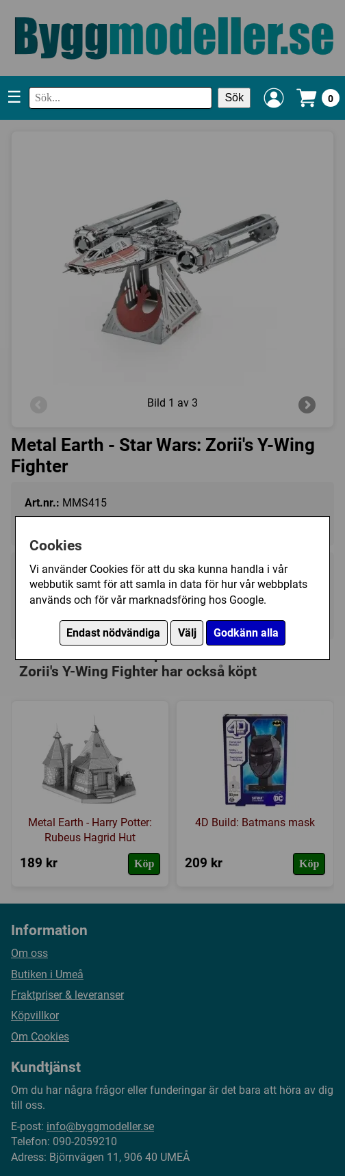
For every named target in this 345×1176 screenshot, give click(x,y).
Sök (234, 97)
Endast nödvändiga (113, 632)
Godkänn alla (246, 632)
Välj (187, 632)
